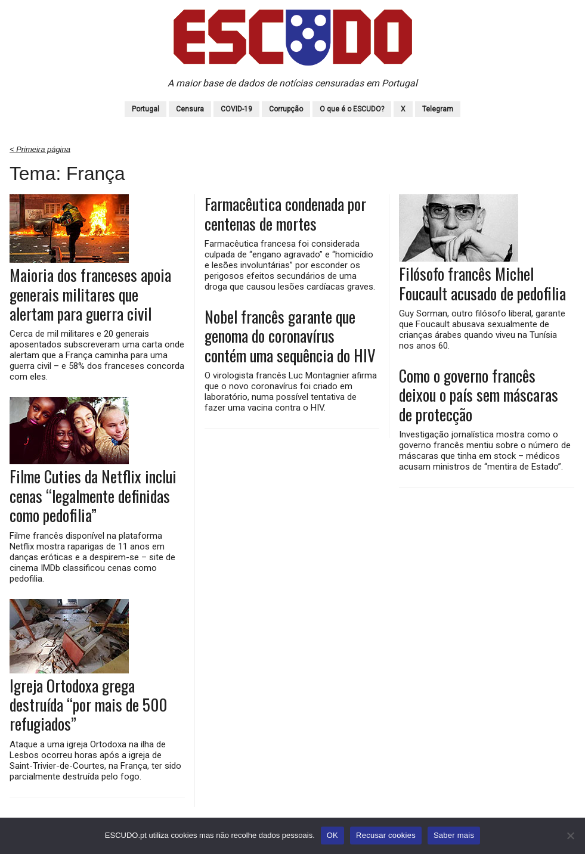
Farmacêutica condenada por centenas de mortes (285, 213)
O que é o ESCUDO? (352, 109)
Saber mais (454, 835)
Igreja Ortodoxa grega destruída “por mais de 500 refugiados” (88, 705)
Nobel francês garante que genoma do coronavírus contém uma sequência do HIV (290, 336)
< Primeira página (40, 149)
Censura (190, 109)
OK (332, 835)
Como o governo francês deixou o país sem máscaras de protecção (478, 395)
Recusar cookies (386, 835)
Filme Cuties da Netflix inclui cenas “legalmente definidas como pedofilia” (93, 495)
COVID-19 (236, 109)
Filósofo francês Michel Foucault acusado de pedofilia (482, 283)
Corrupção (286, 109)
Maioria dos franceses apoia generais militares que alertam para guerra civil (90, 294)
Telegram (437, 109)
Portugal (145, 109)
